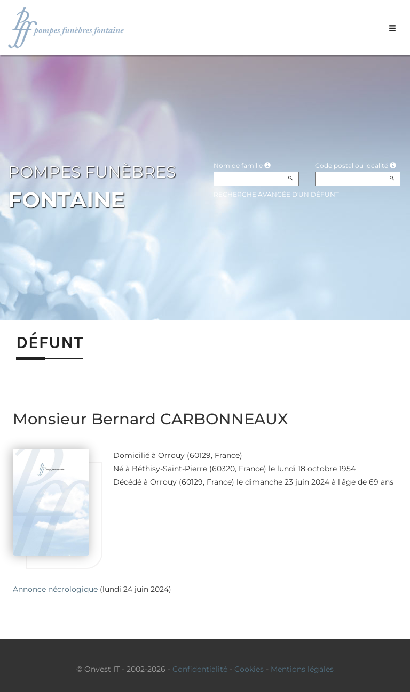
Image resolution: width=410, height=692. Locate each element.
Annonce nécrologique (55, 589)
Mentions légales (302, 669)
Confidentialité (199, 669)
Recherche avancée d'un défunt (276, 194)
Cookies (249, 669)
